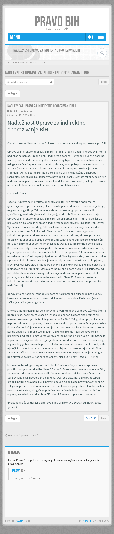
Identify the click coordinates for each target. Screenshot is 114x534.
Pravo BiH (87, 520)
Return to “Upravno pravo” (21, 435)
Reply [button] (12, 93)
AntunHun (27, 111)
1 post (104, 81)
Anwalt (34, 520)
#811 (12, 111)
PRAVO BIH (57, 22)
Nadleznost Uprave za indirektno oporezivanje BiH (47, 73)
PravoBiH (19, 520)
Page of (91, 418)
